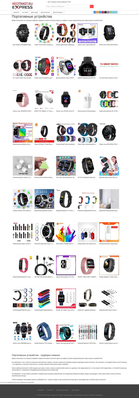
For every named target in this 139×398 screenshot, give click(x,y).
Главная (40, 390)
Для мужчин (45, 12)
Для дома (75, 390)
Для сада (34, 12)
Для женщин (57, 12)
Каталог (50, 390)
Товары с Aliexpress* (51, 395)
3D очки (25, 12)
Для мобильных (62, 390)
